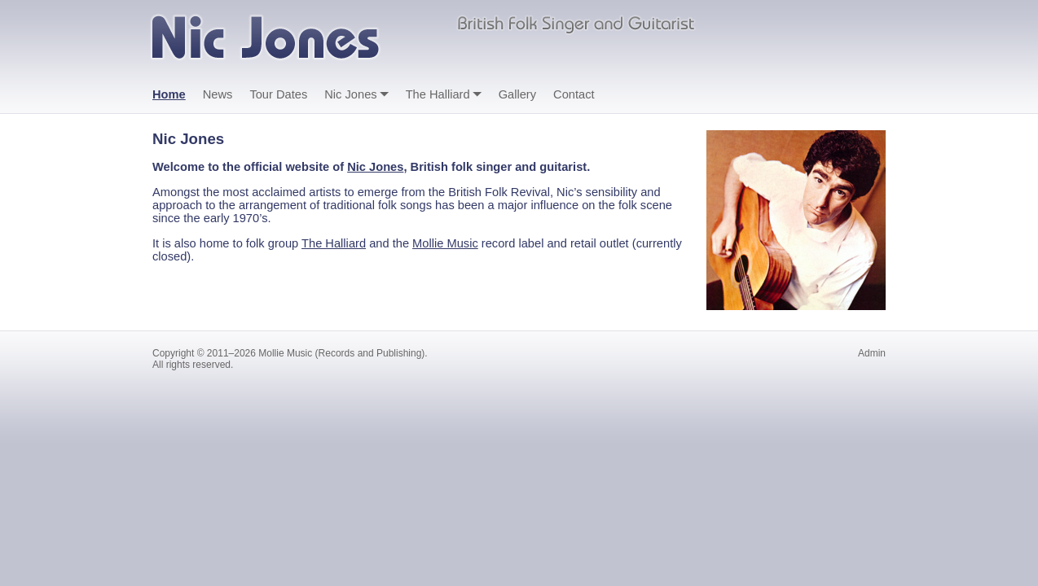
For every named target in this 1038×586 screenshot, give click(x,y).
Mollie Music (445, 243)
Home (169, 94)
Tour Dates (278, 94)
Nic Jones (350, 94)
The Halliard (438, 94)
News (218, 94)
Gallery (517, 94)
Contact (574, 94)
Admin (872, 353)
